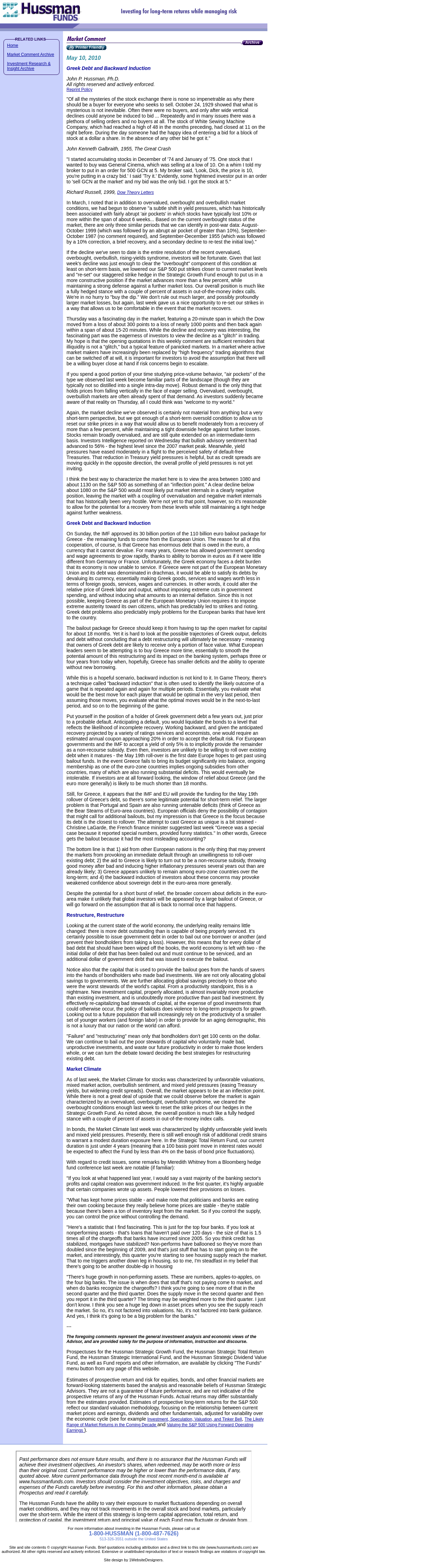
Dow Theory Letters (135, 192)
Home (12, 45)
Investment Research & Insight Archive (29, 66)
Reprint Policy (79, 89)
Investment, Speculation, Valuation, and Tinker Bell (194, 1419)
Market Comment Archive (30, 54)
